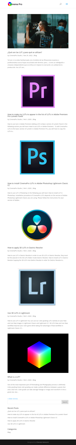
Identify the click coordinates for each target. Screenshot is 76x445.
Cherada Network (42, 442)
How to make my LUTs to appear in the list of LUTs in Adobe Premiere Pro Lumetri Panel (38, 115)
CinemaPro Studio (16, 55)
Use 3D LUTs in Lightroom (19, 313)
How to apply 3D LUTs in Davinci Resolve (25, 247)
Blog (35, 55)
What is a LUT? (14, 377)
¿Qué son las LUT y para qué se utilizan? (25, 52)
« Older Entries (13, 399)
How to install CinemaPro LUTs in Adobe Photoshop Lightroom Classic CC (38, 184)
